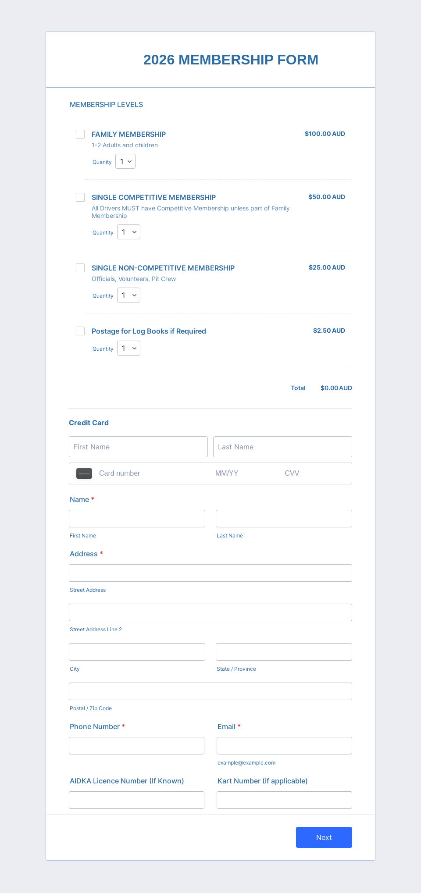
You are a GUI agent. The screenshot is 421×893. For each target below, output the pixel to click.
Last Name (230, 536)
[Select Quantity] (128, 232)
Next (324, 838)
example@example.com (246, 763)
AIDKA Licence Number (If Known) (127, 781)
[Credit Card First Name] (138, 447)
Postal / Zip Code (91, 709)
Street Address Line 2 (96, 630)
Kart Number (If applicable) (263, 781)
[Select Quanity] (125, 161)
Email (229, 727)
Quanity (102, 162)
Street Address (88, 590)
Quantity (103, 233)
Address (86, 554)
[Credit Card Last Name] (282, 447)
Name (82, 500)
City (75, 669)
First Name (83, 536)
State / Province (236, 669)
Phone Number (97, 727)
